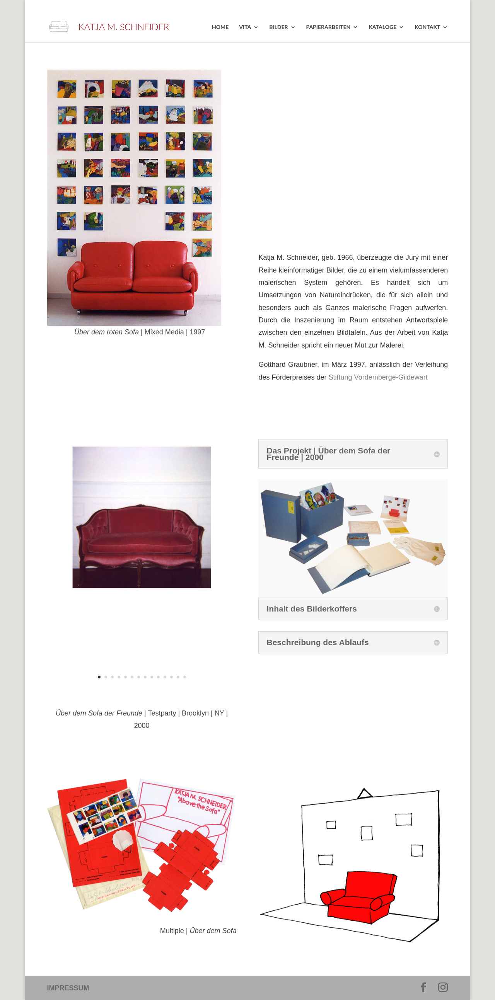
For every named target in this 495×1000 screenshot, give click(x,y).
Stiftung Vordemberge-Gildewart (378, 377)
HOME (220, 27)
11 (165, 677)
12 (171, 677)
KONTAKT (427, 27)
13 (178, 677)
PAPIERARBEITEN (328, 27)
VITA (245, 27)
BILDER (278, 27)
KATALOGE (382, 27)
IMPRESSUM (68, 988)
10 (158, 677)
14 (184, 677)
